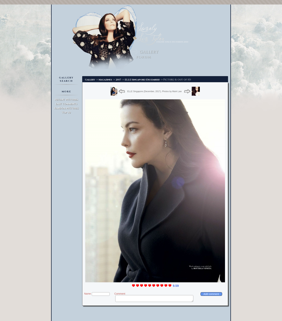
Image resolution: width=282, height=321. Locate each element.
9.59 (176, 286)
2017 (118, 79)
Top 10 (66, 112)
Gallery (90, 79)
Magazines (105, 79)
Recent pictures (66, 99)
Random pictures (66, 108)
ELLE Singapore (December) (142, 79)
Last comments (66, 104)
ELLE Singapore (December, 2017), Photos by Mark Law (154, 91)
